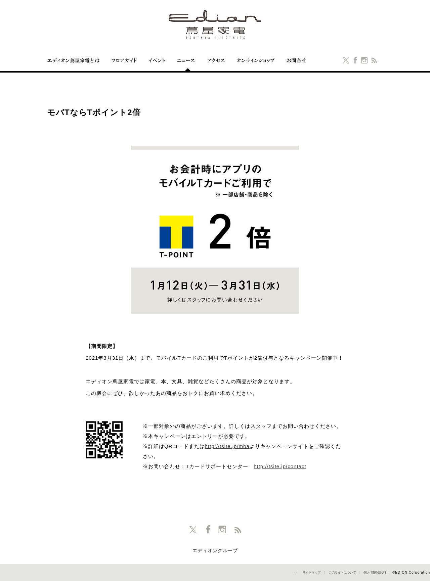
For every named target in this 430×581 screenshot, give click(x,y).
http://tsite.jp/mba (227, 446)
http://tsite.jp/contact (280, 466)
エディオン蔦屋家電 (215, 24)
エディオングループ (215, 550)
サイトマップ (311, 572)
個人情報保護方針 (375, 572)
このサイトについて (342, 572)
